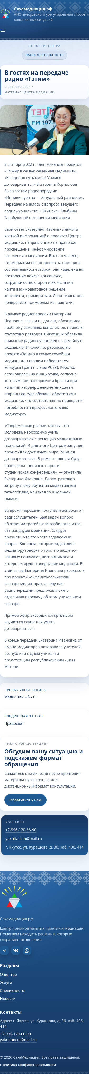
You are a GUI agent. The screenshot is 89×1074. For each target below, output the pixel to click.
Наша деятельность (44, 55)
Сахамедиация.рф (33, 9)
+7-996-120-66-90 (20, 829)
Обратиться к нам (25, 799)
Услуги (6, 982)
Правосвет (14, 723)
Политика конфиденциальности (28, 1064)
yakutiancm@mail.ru (23, 838)
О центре (8, 974)
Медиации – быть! (20, 697)
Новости (7, 998)
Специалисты (12, 990)
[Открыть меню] (3, 31)
